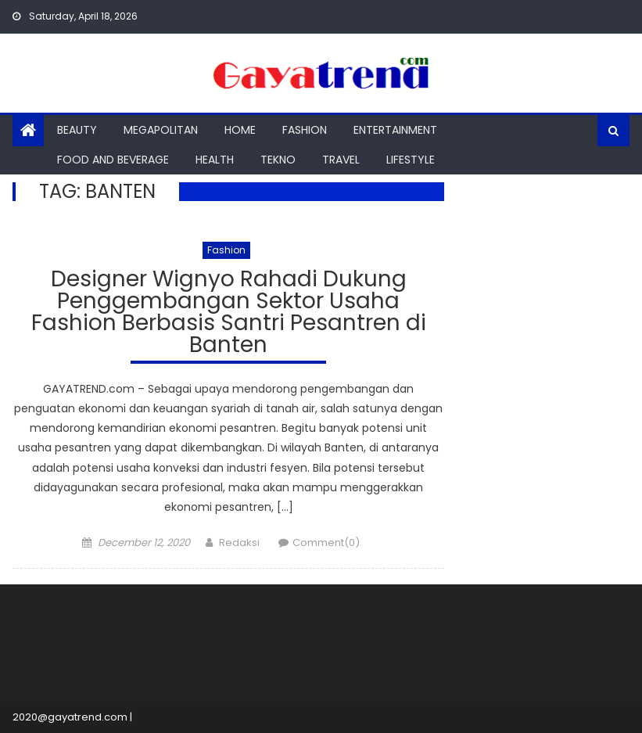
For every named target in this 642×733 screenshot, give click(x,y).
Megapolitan (161, 130)
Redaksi (239, 542)
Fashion (304, 130)
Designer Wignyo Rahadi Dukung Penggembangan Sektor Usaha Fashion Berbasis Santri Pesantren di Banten (228, 314)
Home (240, 130)
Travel (341, 159)
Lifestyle (410, 159)
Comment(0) (326, 542)
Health (214, 159)
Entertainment (395, 130)
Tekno (278, 159)
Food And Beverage (113, 159)
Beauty (77, 130)
